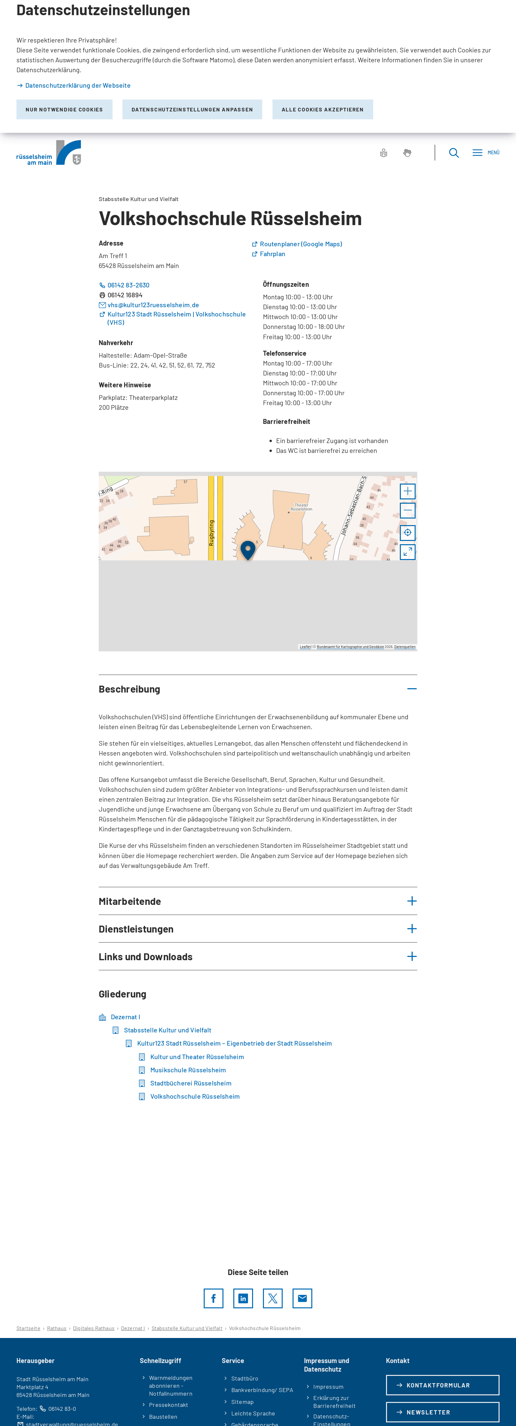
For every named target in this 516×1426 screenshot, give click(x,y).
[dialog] (258, 66)
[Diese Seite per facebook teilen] (213, 1298)
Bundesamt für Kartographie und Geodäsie (350, 646)
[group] (258, 561)
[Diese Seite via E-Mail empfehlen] (302, 1298)
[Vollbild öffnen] (408, 552)
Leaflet (305, 646)
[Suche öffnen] (454, 152)
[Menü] (486, 152)
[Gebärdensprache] (407, 153)
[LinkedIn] (243, 1298)
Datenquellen (405, 646)
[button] (408, 491)
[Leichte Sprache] (384, 153)
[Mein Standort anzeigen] (408, 533)
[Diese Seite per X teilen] (273, 1298)
